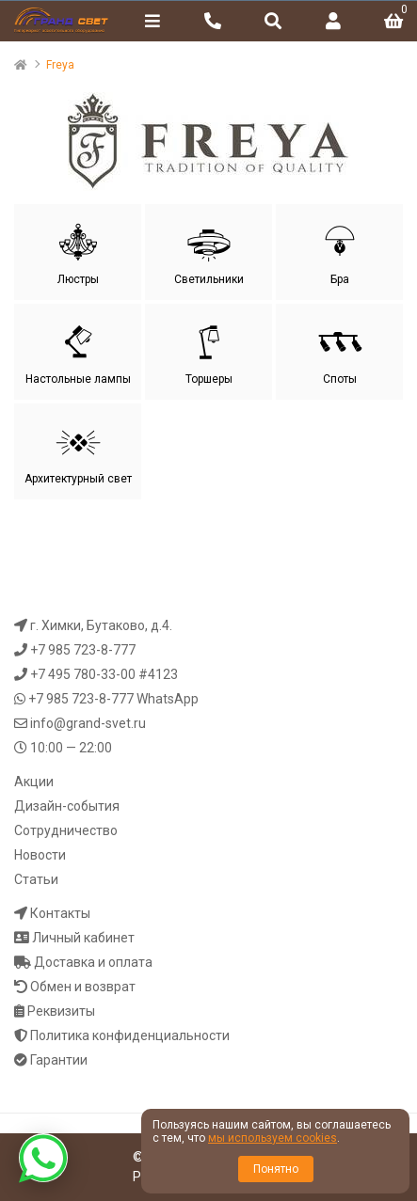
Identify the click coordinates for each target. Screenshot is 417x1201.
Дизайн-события (67, 806)
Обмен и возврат (83, 986)
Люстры (78, 252)
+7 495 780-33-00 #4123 (104, 674)
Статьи (36, 879)
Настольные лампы (78, 352)
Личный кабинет (83, 937)
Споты (339, 352)
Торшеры (209, 352)
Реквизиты (61, 1011)
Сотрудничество (66, 830)
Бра (339, 252)
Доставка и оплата (93, 962)
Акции (34, 781)
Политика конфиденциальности (130, 1035)
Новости (40, 854)
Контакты (60, 913)
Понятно (275, 1169)
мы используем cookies (272, 1138)
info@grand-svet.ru (88, 723)
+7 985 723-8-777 (83, 649)
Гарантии (59, 1059)
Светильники (209, 252)
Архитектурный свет (78, 451)
